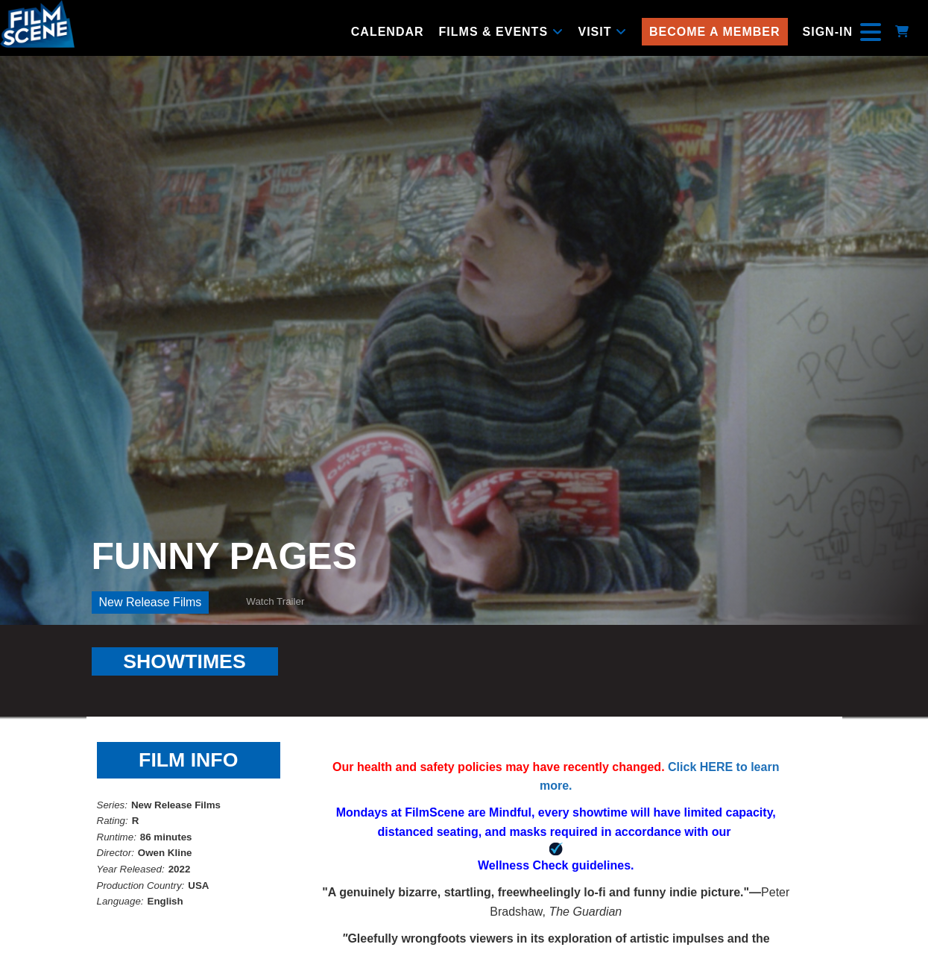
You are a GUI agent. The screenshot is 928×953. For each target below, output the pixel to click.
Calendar (387, 31)
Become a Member (714, 31)
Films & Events (501, 31)
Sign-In (828, 31)
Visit (602, 31)
